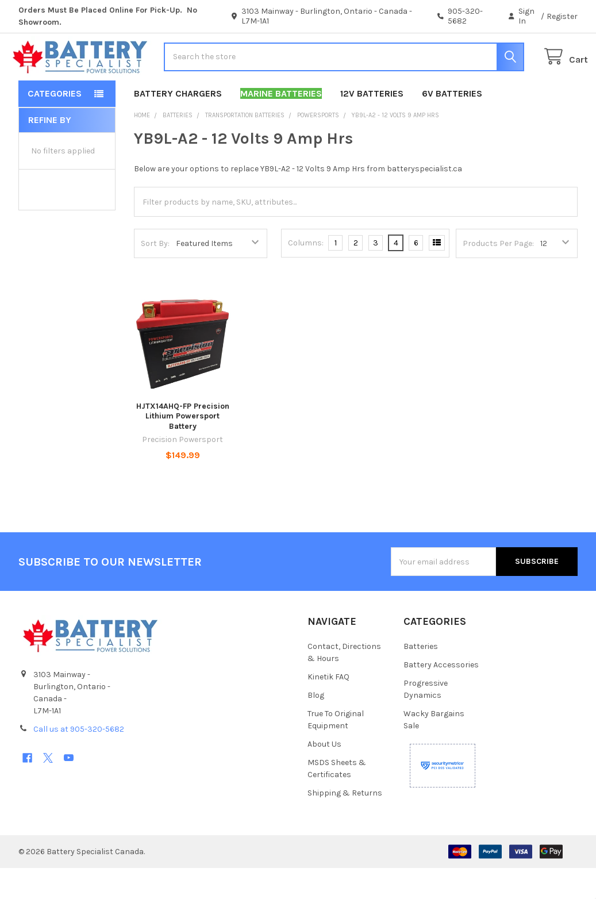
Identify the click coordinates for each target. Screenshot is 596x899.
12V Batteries (371, 124)
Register (562, 16)
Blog (315, 726)
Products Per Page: (498, 274)
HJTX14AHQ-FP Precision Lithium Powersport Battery (182, 447)
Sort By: (155, 274)
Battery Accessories (441, 696)
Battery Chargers (178, 124)
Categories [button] (55, 124)
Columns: (306, 274)
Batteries (420, 677)
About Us (324, 775)
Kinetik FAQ (328, 708)
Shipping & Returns (344, 824)
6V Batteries (452, 124)
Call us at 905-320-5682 (78, 760)
